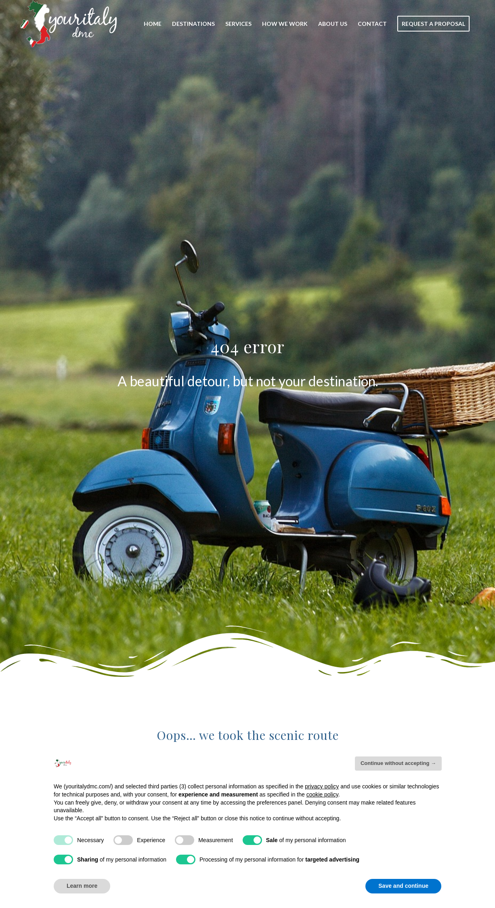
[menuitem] (152, 23)
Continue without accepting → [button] (398, 763)
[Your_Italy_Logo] (68, 23)
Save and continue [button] (403, 886)
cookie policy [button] (322, 794)
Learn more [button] (82, 886)
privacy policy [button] (322, 786)
